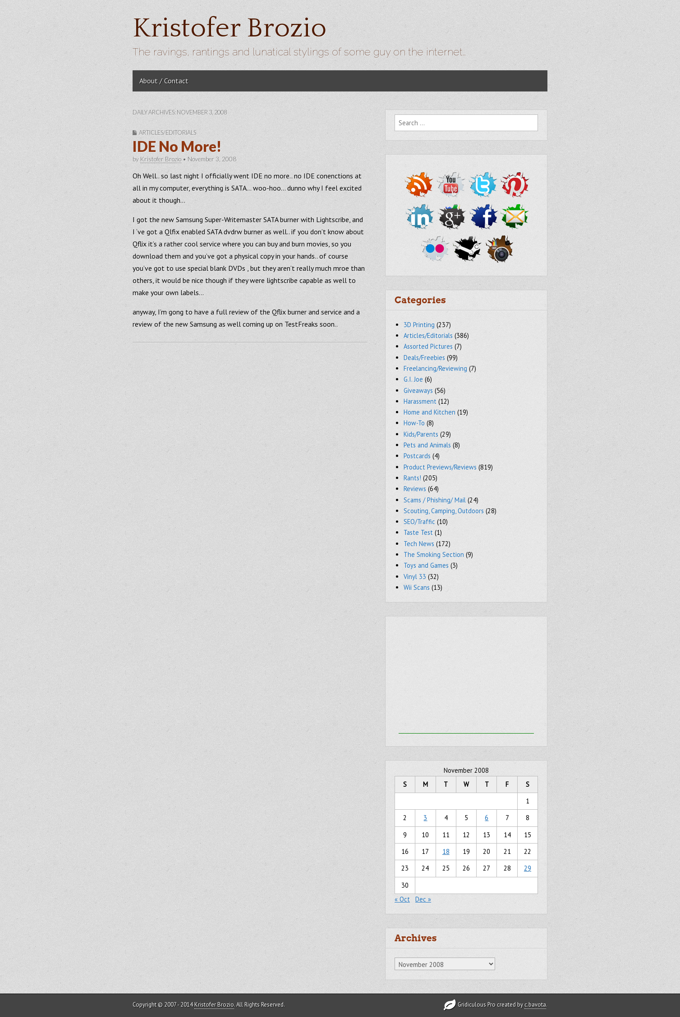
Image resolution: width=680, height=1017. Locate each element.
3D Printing (419, 324)
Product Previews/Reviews (440, 467)
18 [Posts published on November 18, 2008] (446, 851)
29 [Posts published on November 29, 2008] (527, 868)
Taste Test (418, 532)
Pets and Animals (427, 445)
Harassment (420, 401)
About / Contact (163, 80)
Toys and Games (426, 565)
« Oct (402, 899)
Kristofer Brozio (229, 29)
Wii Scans (417, 587)
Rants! (412, 478)
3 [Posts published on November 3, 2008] (425, 817)
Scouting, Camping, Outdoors (444, 510)
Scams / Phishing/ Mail (435, 500)
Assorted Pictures (428, 346)
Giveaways (418, 390)
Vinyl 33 (415, 576)
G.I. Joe (413, 379)
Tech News (419, 543)
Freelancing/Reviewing (435, 368)
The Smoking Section (434, 554)
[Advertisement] (466, 677)
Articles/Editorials (167, 132)
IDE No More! (177, 146)
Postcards (417, 455)
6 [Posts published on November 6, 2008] (486, 817)
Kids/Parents (421, 434)
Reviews (415, 488)
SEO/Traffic (419, 521)
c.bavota (535, 1004)
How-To (414, 423)
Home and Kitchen (429, 412)
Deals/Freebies (424, 357)
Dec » (423, 899)
